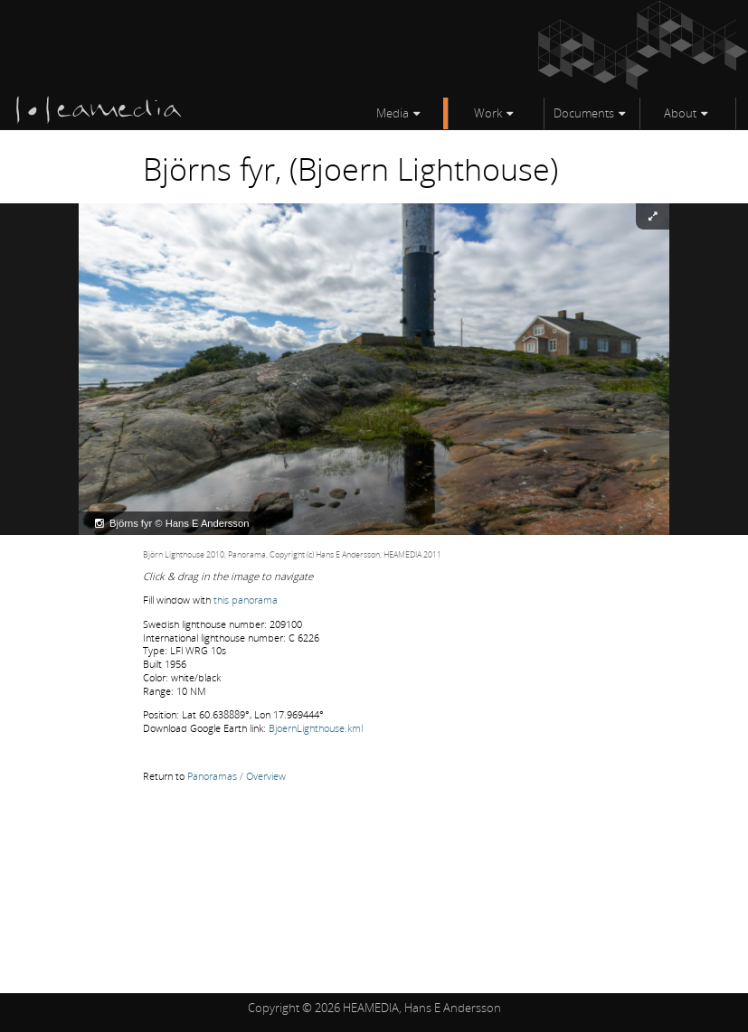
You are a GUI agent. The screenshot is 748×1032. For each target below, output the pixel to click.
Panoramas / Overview (236, 776)
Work (488, 113)
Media (392, 113)
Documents (584, 113)
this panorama (245, 599)
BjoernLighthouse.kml (316, 728)
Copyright (273, 1007)
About (680, 113)
